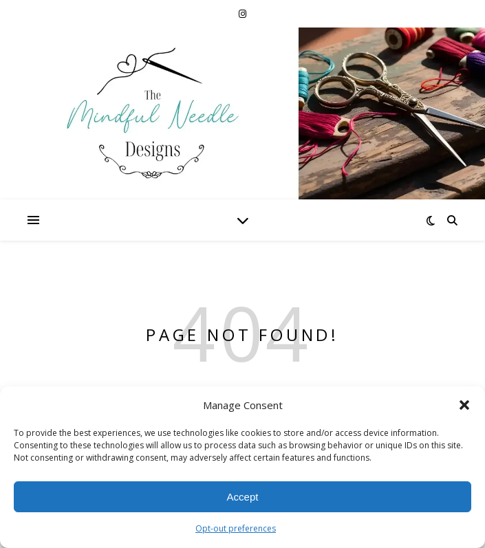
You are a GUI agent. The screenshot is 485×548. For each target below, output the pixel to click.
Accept (243, 497)
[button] (464, 405)
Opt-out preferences (235, 528)
